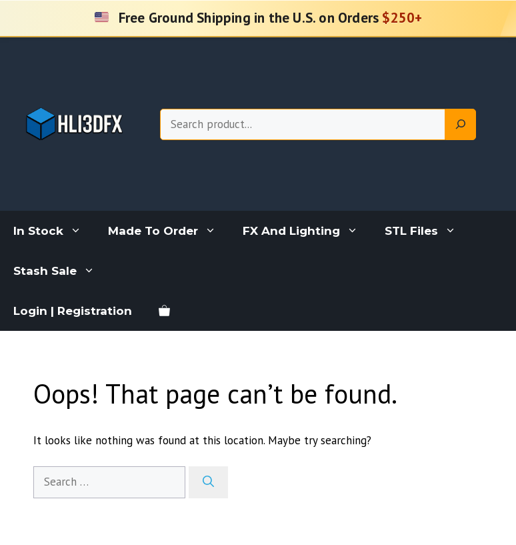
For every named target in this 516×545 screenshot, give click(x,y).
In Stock (54, 231)
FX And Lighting (307, 231)
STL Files (427, 231)
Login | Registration (72, 311)
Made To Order (168, 231)
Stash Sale (60, 271)
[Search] (460, 125)
